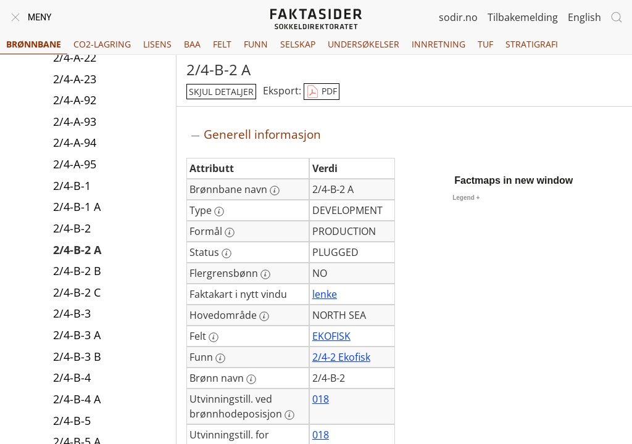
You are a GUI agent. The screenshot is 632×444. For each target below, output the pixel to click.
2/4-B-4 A (77, 399)
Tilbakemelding (523, 17)
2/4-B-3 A (77, 334)
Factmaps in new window (513, 180)
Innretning (438, 44)
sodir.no (458, 17)
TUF (485, 44)
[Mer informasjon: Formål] (230, 232)
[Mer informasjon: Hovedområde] (264, 316)
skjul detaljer (221, 91)
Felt (222, 44)
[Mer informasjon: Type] (219, 211)
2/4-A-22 (74, 57)
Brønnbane (33, 44)
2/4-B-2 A (77, 249)
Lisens (157, 44)
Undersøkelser (363, 44)
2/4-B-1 (72, 185)
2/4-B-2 (72, 228)
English (584, 17)
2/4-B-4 (72, 377)
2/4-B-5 (72, 420)
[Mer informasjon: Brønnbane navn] (275, 190)
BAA (192, 44)
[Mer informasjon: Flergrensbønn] (265, 274)
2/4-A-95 (74, 164)
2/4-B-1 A (77, 206)
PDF (321, 92)
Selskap (297, 44)
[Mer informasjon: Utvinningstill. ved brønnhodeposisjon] (289, 415)
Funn (256, 44)
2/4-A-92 (74, 99)
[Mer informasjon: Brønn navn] (251, 379)
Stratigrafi (531, 44)
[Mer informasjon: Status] (226, 253)
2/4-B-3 (72, 313)
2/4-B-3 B (77, 356)
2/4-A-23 (74, 79)
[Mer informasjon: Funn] (220, 358)
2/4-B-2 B (77, 270)
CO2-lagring (102, 44)
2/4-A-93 (74, 121)
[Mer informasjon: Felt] (213, 337)
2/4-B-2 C (77, 292)
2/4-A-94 (74, 142)
